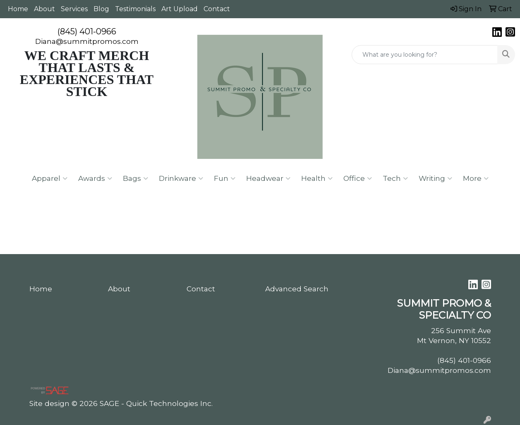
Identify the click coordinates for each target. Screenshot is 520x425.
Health (317, 178)
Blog (101, 9)
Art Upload (179, 9)
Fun (224, 178)
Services (74, 9)
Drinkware (181, 178)
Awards (95, 178)
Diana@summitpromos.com (87, 41)
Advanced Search (296, 288)
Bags (135, 178)
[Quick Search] (425, 54)
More (476, 178)
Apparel (49, 178)
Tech (395, 178)
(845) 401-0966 (87, 31)
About (44, 9)
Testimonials (135, 9)
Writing (435, 178)
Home (18, 9)
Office (357, 178)
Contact (217, 9)
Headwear (268, 178)
